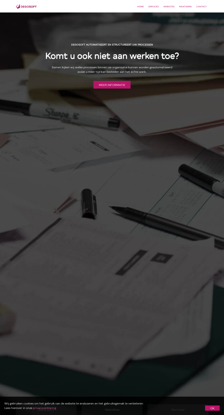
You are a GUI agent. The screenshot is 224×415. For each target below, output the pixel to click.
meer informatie (112, 85)
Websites (169, 6)
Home (140, 6)
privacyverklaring (44, 408)
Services (153, 6)
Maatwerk (185, 6)
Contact (201, 6)
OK (212, 408)
